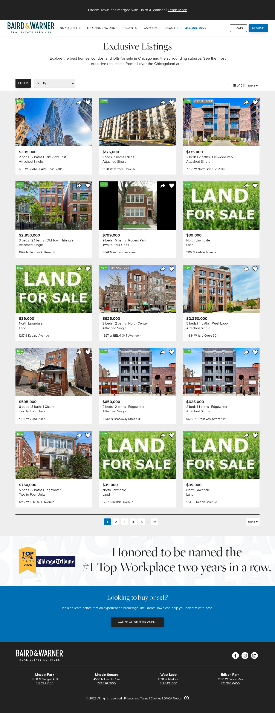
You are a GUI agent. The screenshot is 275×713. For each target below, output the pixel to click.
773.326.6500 (106, 683)
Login (238, 28)
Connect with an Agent (137, 622)
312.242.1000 (44, 683)
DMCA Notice (173, 698)
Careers (151, 28)
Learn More (177, 10)
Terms (144, 698)
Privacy (129, 698)
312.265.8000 (196, 28)
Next (251, 86)
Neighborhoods (101, 28)
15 (154, 521)
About (170, 28)
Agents (131, 28)
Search (258, 28)
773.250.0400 (230, 683)
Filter (23, 83)
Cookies (156, 698)
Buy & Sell (69, 28)
